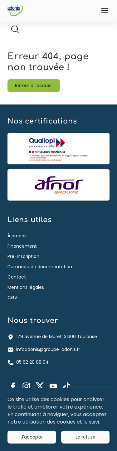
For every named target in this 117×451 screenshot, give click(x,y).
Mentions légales (25, 287)
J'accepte (32, 437)
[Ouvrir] (105, 10)
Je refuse (85, 437)
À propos (17, 236)
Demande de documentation (39, 267)
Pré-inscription (23, 256)
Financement (22, 246)
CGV (12, 297)
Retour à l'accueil (33, 85)
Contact (16, 277)
